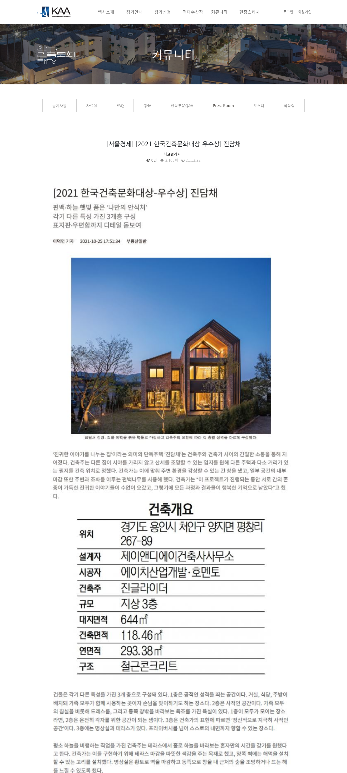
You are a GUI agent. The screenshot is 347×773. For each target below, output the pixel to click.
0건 (152, 160)
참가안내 (134, 12)
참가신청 (162, 12)
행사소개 (106, 12)
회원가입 (305, 11)
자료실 (91, 105)
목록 (173, 637)
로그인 (288, 11)
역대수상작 (193, 12)
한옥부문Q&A (182, 105)
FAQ (120, 105)
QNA (147, 105)
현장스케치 (249, 12)
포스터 (259, 105)
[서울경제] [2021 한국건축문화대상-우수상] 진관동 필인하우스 (96, 611)
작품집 (289, 105)
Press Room (223, 105)
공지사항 (59, 105)
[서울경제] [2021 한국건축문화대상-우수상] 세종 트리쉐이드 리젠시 (234, 611)
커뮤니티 (219, 12)
